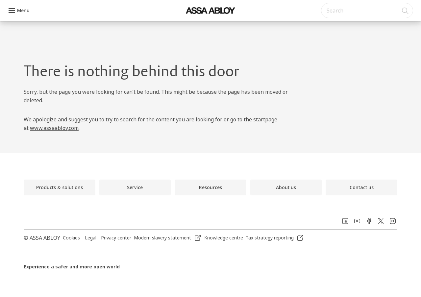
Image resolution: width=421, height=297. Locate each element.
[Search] (405, 10)
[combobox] (367, 10)
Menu (23, 10)
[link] (59, 187)
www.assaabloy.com (54, 128)
